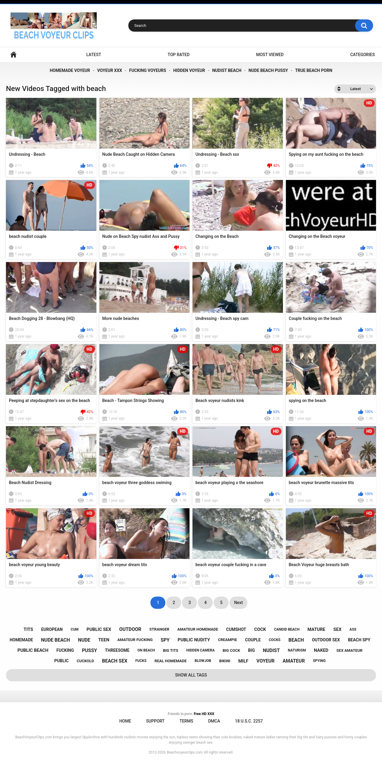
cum (74, 629)
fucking (65, 650)
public (61, 660)
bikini (224, 661)
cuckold (85, 661)
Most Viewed (270, 54)
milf (243, 661)
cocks (275, 640)
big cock (231, 650)
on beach (146, 650)
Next (238, 602)
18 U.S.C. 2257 (249, 721)
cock (260, 629)
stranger (160, 629)
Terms (186, 721)
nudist (271, 650)
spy (165, 640)
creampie (227, 639)
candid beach (286, 629)
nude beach (55, 640)
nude (84, 640)
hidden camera (200, 650)
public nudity (194, 640)
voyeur (265, 661)
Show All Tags (191, 675)
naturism (297, 650)
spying (319, 661)
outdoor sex (326, 639)
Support (155, 721)
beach (296, 640)
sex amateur (349, 650)
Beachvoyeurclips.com (185, 752)
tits (28, 629)
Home (13, 54)
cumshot (236, 629)
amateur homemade (197, 629)
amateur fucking (135, 639)
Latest (93, 54)
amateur (294, 661)
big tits (170, 650)
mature (316, 629)
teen (104, 640)
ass (352, 629)
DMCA (214, 721)
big (251, 650)
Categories (362, 54)
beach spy (359, 639)
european (52, 629)
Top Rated (179, 54)
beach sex (114, 661)
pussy (89, 650)
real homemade (171, 661)
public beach (32, 650)
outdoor (130, 629)
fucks (141, 661)
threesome (117, 650)
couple (253, 639)
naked (321, 650)
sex (337, 629)
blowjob (203, 661)
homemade (21, 639)
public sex (99, 629)
